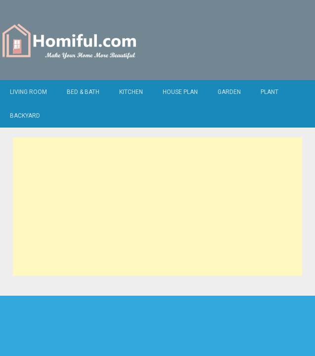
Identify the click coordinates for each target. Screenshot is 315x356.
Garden (229, 92)
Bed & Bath (83, 92)
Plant (269, 92)
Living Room (28, 92)
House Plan (180, 92)
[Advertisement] (157, 206)
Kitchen (131, 92)
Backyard (25, 115)
